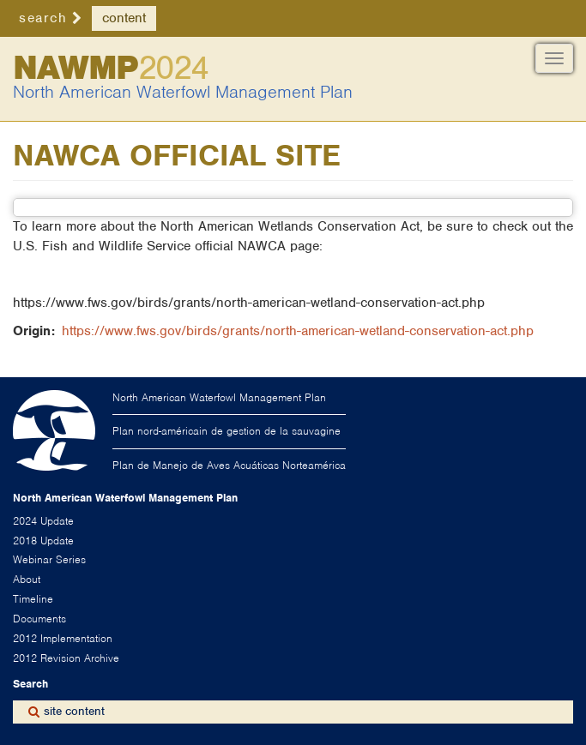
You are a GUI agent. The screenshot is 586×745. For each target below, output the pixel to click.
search (43, 18)
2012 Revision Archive (66, 658)
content (124, 18)
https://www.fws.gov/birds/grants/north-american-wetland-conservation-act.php (298, 330)
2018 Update (43, 540)
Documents (39, 618)
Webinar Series (49, 559)
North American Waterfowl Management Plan (183, 92)
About (26, 579)
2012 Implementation (62, 638)
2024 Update (43, 521)
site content (74, 711)
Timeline (33, 599)
